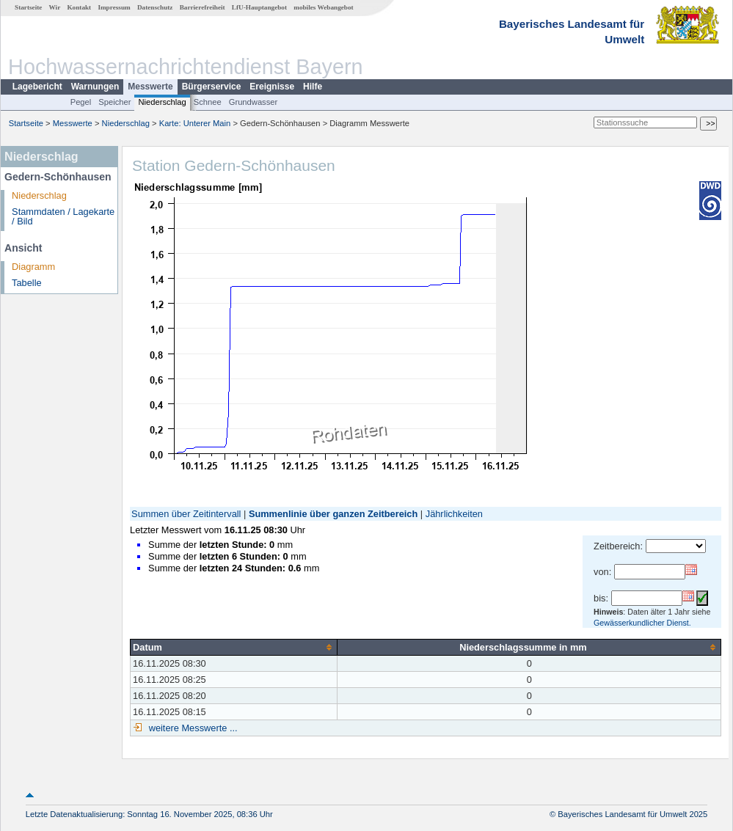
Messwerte (150, 86)
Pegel (81, 102)
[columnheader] (234, 647)
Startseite (28, 7)
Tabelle (27, 282)
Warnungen (95, 86)
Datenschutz (155, 7)
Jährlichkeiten (454, 513)
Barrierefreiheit (202, 7)
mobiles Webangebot (323, 7)
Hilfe (312, 86)
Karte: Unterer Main (195, 123)
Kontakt (79, 7)
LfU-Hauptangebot (259, 7)
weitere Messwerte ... (191, 727)
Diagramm (33, 266)
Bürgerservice (211, 86)
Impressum (114, 7)
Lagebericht (37, 86)
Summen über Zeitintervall (186, 513)
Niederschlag (162, 102)
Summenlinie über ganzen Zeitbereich (333, 513)
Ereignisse (271, 86)
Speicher (114, 102)
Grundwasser (253, 102)
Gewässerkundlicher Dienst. (642, 622)
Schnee (208, 102)
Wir (55, 7)
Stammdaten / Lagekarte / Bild (63, 216)
